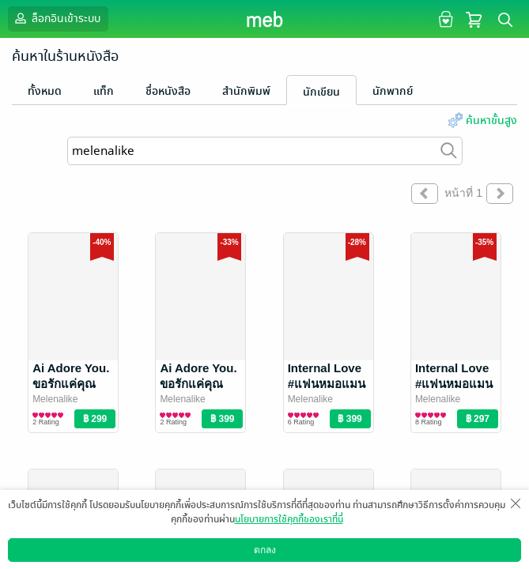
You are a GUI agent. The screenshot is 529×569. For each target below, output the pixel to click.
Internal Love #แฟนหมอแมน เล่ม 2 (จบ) (326, 383)
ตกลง (265, 550)
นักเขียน (321, 92)
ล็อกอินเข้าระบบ (56, 18)
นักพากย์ (392, 91)
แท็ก (103, 91)
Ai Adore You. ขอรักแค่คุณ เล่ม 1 (70, 383)
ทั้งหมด (45, 91)
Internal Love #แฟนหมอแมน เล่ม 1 (454, 383)
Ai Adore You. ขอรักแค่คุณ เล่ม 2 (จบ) (198, 383)
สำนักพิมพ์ (246, 91)
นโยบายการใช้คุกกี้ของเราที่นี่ (289, 519)
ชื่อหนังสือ (168, 91)
